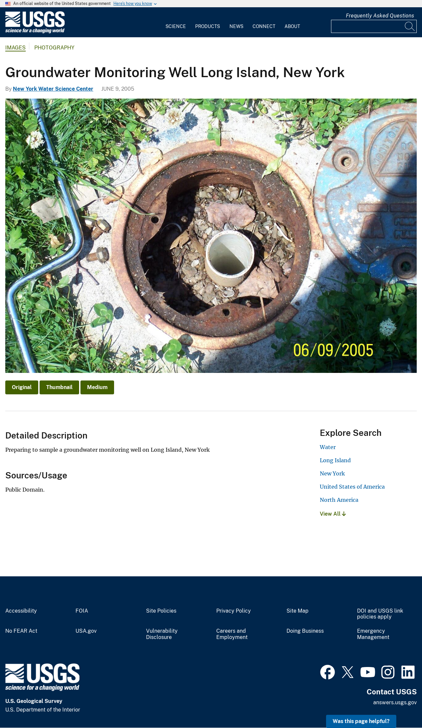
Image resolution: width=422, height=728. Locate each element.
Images (15, 48)
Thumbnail (59, 387)
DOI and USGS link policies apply (380, 614)
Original (22, 387)
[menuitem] (176, 22)
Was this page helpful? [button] (361, 721)
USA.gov (86, 631)
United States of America (352, 486)
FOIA (81, 611)
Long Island (335, 460)
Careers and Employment (232, 634)
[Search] (410, 26)
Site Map (297, 611)
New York (332, 473)
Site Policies (161, 611)
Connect (264, 26)
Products (207, 26)
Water (328, 447)
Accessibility (21, 611)
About (292, 26)
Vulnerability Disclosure (162, 634)
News (236, 26)
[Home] (35, 32)
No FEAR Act (21, 631)
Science (176, 26)
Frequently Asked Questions (380, 16)
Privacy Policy (233, 611)
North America (339, 500)
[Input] (374, 26)
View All (333, 514)
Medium (97, 387)
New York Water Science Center (53, 89)
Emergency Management (373, 634)
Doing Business (305, 631)
